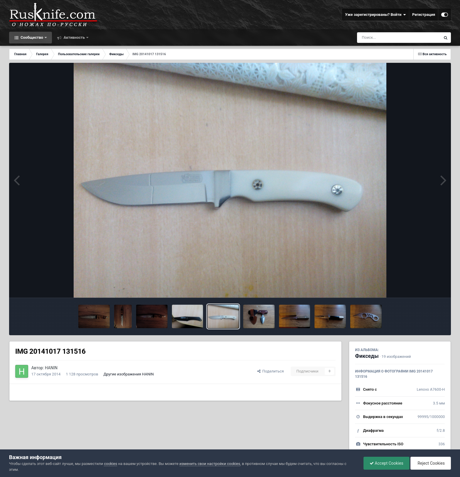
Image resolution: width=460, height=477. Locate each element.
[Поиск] (388, 37)
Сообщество (32, 37)
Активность (74, 37)
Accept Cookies (386, 463)
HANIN (51, 367)
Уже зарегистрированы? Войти (375, 15)
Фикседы (366, 356)
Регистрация (423, 14)
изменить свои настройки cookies (210, 463)
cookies (110, 463)
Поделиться (270, 371)
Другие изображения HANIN (129, 374)
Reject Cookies (431, 463)
